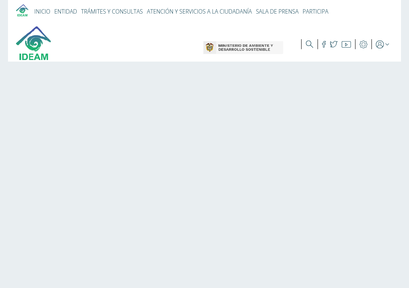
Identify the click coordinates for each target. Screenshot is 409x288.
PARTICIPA (316, 11)
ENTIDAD (65, 11)
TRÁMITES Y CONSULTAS (112, 11)
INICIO (42, 11)
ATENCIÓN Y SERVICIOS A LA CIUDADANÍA (199, 11)
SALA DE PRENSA (277, 11)
